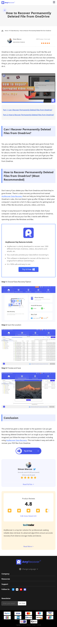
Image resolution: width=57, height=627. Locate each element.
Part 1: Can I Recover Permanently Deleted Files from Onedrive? (27, 110)
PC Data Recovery (14, 30)
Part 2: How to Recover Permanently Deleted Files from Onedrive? (28, 115)
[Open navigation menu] (53, 3)
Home (6, 30)
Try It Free (28, 269)
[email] (10, 603)
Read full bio (28, 484)
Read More (28, 546)
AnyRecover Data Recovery (12, 196)
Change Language (28, 569)
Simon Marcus (17, 39)
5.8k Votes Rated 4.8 (28, 516)
